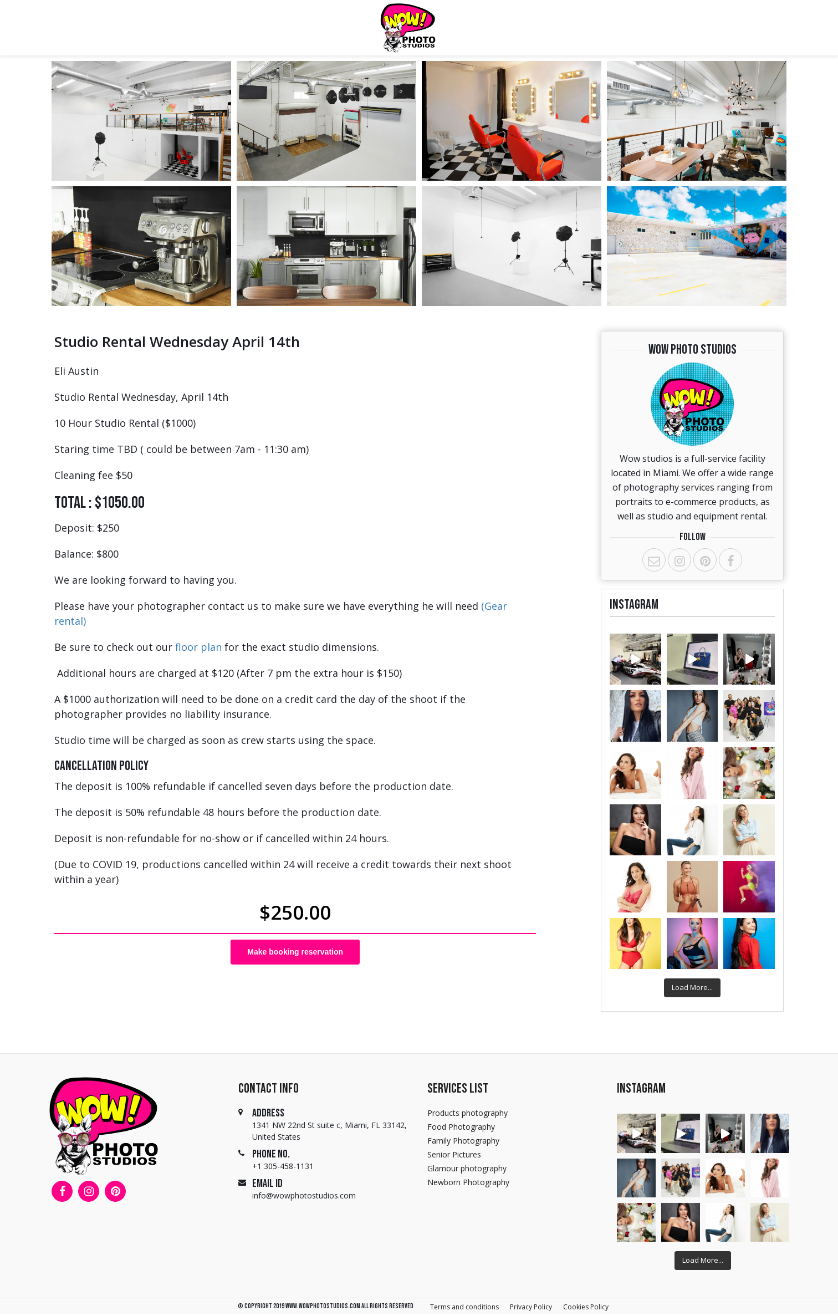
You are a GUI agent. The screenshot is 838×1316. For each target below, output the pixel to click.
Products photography (467, 1113)
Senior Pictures (454, 1154)
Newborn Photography (468, 1182)
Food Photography (461, 1126)
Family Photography (463, 1140)
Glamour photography (467, 1168)
